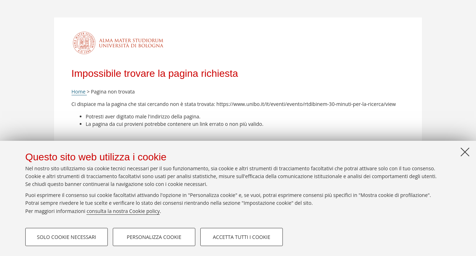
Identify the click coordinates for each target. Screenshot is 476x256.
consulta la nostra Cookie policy (123, 211)
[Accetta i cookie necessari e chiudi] (465, 152)
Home (79, 91)
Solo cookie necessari (66, 237)
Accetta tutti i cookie (241, 237)
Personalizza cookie (154, 237)
